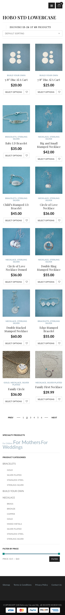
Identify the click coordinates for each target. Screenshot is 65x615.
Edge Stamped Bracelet (49, 329)
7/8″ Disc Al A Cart (48, 80)
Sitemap (6, 585)
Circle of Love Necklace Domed (16, 267)
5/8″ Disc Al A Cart (16, 80)
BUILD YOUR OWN (16, 75)
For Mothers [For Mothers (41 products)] (26, 442)
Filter (54, 559)
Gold (7, 382)
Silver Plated (54, 382)
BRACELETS (11, 136)
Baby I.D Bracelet (16, 143)
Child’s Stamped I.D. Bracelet (16, 206)
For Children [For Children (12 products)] (7, 443)
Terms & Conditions (23, 585)
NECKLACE (43, 136)
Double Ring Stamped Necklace (48, 267)
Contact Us (56, 585)
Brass (10, 503)
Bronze (11, 508)
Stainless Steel (15, 480)
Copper (11, 514)
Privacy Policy (41, 585)
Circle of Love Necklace (49, 206)
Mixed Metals (14, 524)
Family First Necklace (48, 387)
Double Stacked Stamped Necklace (16, 329)
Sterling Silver (20, 137)
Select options (13, 92)
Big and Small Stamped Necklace (48, 145)
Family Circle (16, 389)
